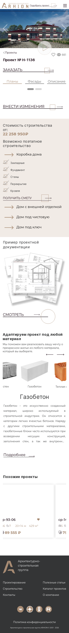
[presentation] (49, 354)
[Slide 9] (52, 43)
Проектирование (14, 582)
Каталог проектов (54, 588)
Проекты (11, 52)
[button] (34, 154)
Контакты (9, 594)
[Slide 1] (12, 43)
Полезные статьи (54, 582)
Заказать (26, 70)
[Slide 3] (22, 43)
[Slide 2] (17, 43)
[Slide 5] (32, 43)
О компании (51, 594)
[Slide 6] (37, 43)
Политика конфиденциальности (34, 621)
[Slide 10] (57, 43)
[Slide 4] (27, 43)
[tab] (34, 373)
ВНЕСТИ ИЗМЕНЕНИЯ (29, 106)
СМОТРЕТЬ (25, 314)
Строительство (12, 588)
